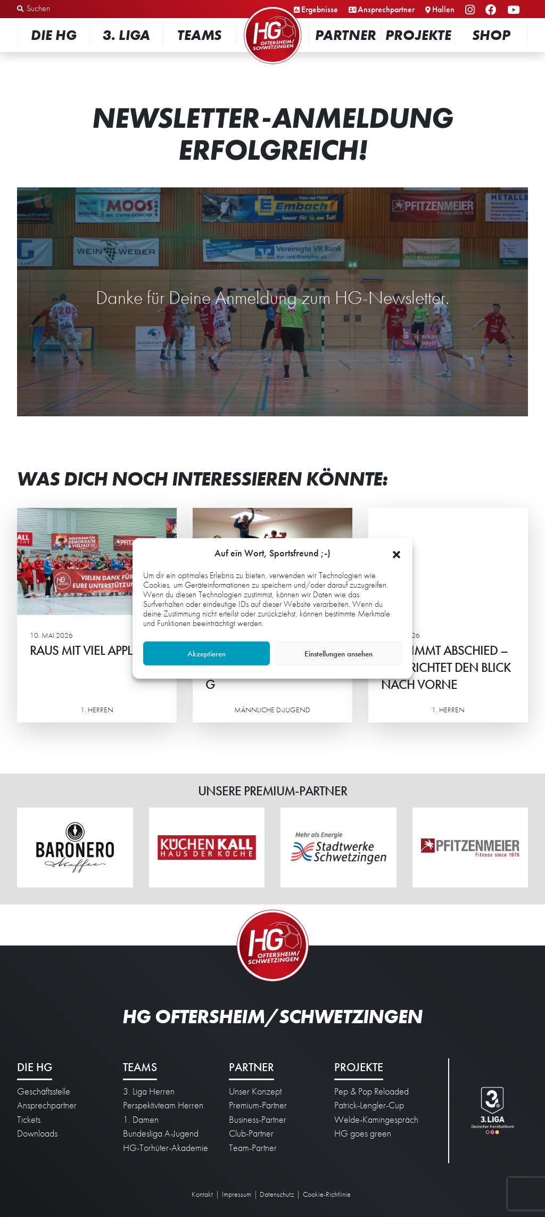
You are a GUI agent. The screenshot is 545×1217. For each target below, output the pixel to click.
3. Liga (126, 35)
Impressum (236, 1194)
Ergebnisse (319, 9)
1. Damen (141, 1119)
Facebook (492, 10)
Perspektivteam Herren (163, 1105)
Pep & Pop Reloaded (371, 1091)
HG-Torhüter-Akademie (165, 1148)
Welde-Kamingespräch (376, 1119)
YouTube (515, 10)
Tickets (28, 1119)
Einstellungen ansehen (338, 653)
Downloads (37, 1133)
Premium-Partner (258, 1105)
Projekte (418, 35)
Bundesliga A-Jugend (161, 1133)
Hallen (443, 9)
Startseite (272, 7)
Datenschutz (277, 1194)
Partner (345, 35)
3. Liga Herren (149, 1091)
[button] (396, 553)
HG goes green (362, 1133)
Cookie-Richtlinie (327, 1194)
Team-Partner (253, 1148)
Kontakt (202, 1194)
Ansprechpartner (386, 9)
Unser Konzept (255, 1091)
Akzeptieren (206, 653)
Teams (199, 35)
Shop (491, 35)
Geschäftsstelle (43, 1091)
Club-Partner (251, 1133)
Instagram (471, 10)
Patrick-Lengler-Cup (369, 1105)
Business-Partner (257, 1119)
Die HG (54, 35)
